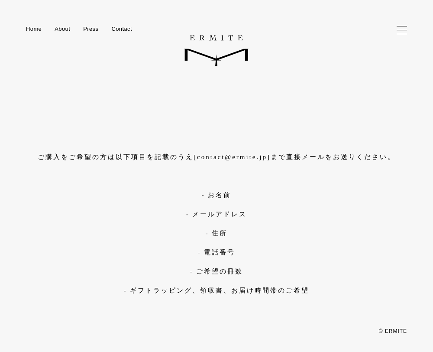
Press (90, 29)
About (62, 29)
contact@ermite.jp (232, 156)
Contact (121, 29)
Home (34, 29)
